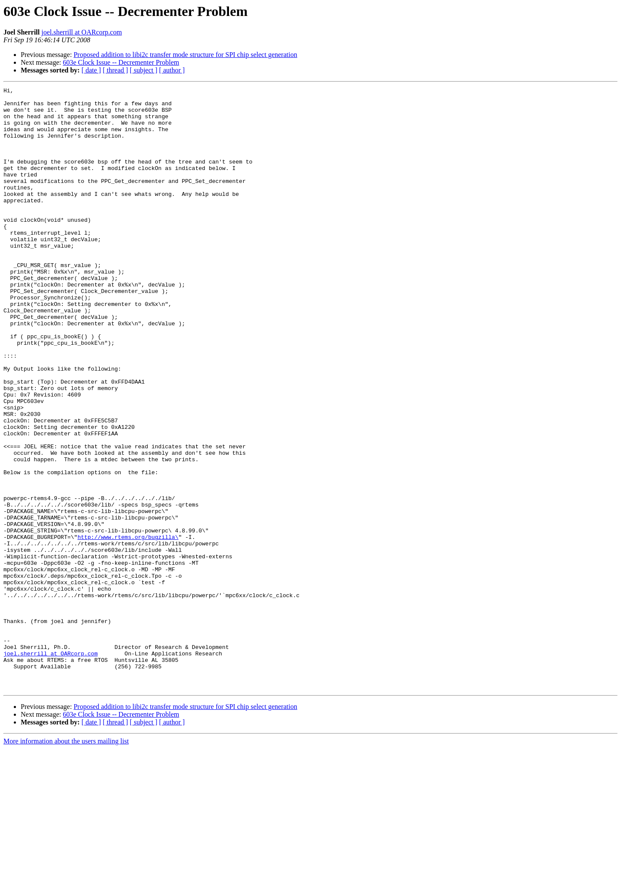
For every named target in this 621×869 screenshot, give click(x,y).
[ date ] (91, 70)
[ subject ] (143, 70)
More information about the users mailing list (66, 861)
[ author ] (172, 70)
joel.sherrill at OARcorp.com (81, 32)
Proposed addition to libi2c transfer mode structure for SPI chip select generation (186, 54)
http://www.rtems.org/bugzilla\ (128, 627)
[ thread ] (115, 70)
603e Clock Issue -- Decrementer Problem (121, 62)
